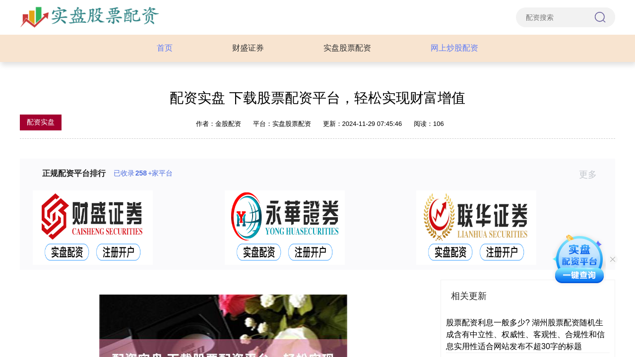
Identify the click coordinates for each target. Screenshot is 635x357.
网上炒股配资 (454, 48)
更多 (592, 174)
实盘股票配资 (347, 48)
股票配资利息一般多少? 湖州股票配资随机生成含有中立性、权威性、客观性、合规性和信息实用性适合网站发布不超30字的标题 (525, 334)
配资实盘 (41, 122)
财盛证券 (248, 48)
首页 (165, 48)
